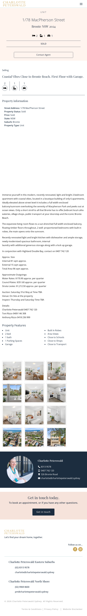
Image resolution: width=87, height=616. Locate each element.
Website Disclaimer (73, 609)
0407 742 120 (47, 470)
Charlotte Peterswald (50, 460)
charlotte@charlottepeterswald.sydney (60, 478)
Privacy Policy (51, 609)
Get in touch (43, 512)
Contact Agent (43, 54)
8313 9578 (46, 466)
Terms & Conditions (32, 609)
